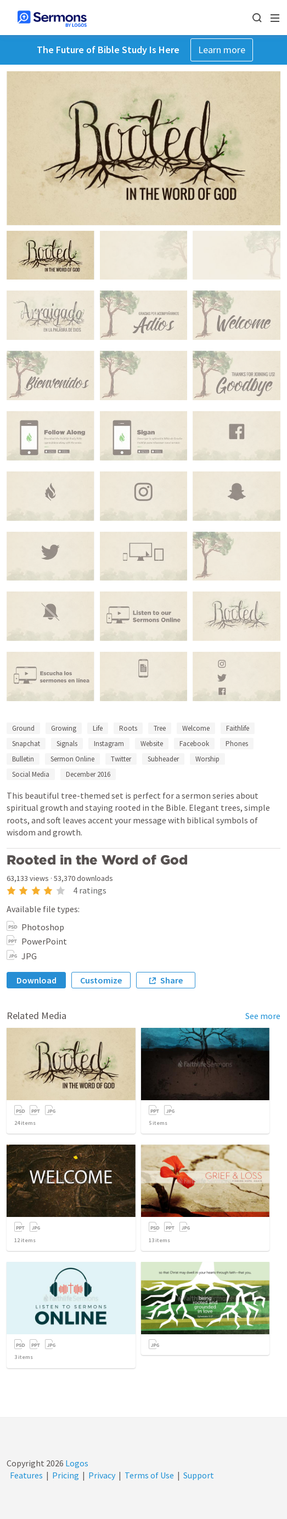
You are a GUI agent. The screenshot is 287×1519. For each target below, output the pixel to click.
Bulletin (23, 759)
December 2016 (88, 774)
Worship (207, 759)
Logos (76, 1463)
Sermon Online (72, 759)
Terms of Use (149, 1475)
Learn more (221, 49)
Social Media (30, 774)
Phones (237, 743)
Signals (67, 743)
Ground (23, 728)
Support (198, 1475)
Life (98, 728)
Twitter (121, 759)
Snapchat (26, 743)
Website (151, 743)
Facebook (194, 743)
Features (26, 1475)
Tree (160, 728)
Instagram (109, 743)
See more (262, 1015)
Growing (63, 728)
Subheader (163, 759)
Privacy (101, 1475)
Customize (101, 980)
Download (36, 980)
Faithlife (237, 728)
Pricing (65, 1475)
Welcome (196, 728)
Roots (128, 728)
